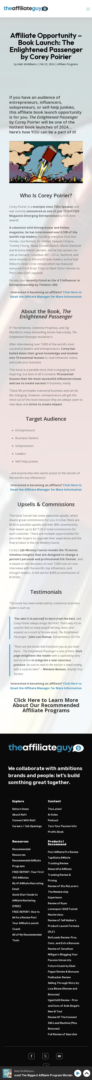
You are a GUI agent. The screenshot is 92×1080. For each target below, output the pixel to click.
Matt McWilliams (27, 64)
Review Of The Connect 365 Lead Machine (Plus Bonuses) (62, 1023)
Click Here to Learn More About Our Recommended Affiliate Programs (46, 705)
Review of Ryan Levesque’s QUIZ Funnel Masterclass (62, 909)
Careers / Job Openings (27, 826)
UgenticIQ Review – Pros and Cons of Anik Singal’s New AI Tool (64, 1006)
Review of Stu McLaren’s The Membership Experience (63, 892)
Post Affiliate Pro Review (63, 852)
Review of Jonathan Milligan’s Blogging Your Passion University (63, 954)
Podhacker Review (59, 977)
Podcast (53, 820)
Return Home (20, 809)
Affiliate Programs (67, 64)
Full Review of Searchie (62, 1034)
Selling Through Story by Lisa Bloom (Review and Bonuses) (63, 989)
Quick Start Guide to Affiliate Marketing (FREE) (25, 900)
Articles (53, 814)
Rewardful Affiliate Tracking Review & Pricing (60, 875)
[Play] (78, 1073)
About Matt (19, 814)
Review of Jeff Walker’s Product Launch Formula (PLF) (63, 926)
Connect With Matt (24, 820)
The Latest (55, 809)
